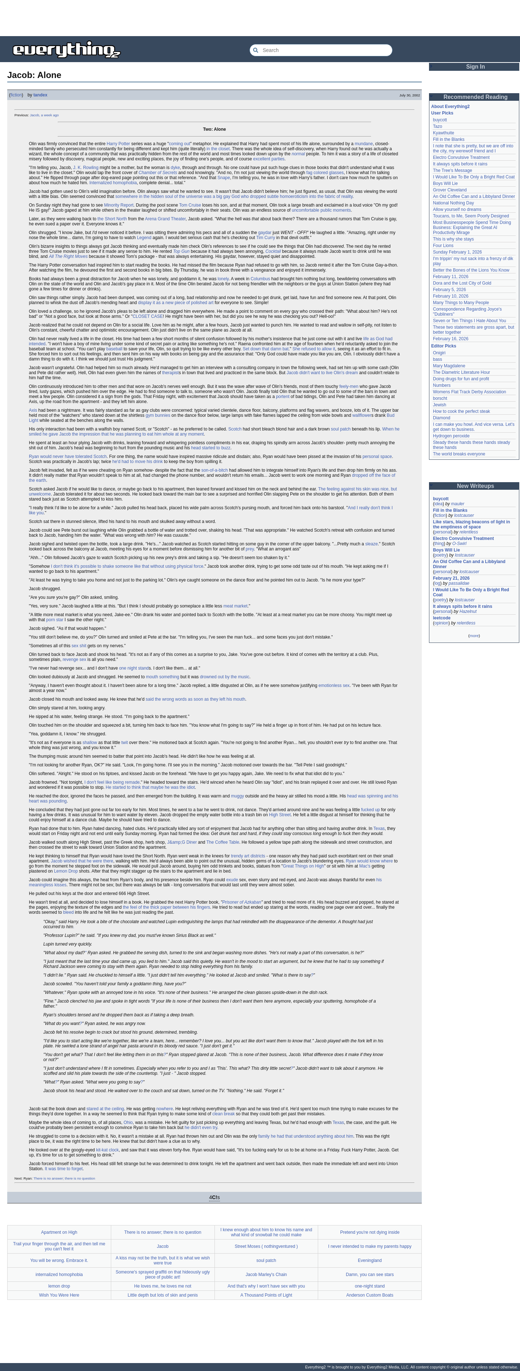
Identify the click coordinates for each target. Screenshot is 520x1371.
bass (437, 359)
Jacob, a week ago (44, 115)
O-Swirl (459, 543)
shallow (90, 742)
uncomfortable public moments (321, 210)
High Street (280, 814)
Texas (379, 828)
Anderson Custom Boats (369, 1295)
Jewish (439, 404)
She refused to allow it (313, 348)
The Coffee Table (222, 842)
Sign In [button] (475, 67)
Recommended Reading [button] (475, 97)
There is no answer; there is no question (64, 1178)
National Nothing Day (453, 203)
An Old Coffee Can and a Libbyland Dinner (474, 196)
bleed (68, 912)
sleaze (371, 543)
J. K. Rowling (86, 167)
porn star (54, 619)
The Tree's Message (452, 170)
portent (282, 396)
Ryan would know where (369, 861)
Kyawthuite (443, 132)
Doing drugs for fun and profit (461, 378)
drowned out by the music (225, 676)
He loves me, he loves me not (162, 1286)
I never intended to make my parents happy (370, 1246)
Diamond (441, 417)
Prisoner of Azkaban (241, 902)
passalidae (458, 583)
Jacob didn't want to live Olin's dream (322, 372)
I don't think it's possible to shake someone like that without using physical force (127, 566)
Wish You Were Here (59, 1295)
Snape (223, 177)
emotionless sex (334, 685)
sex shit (79, 645)
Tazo (437, 126)
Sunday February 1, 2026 (457, 252)
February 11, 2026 (450, 276)
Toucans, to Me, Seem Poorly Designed (471, 216)
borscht (440, 398)
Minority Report (118, 205)
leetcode (442, 617)
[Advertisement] (260, 18)
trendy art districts (248, 856)
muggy (237, 796)
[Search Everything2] (321, 50)
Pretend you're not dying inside (369, 1232)
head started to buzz (210, 447)
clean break (223, 1113)
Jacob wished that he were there (82, 861)
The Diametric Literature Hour (461, 372)
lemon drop (59, 1286)
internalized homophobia (59, 1274)
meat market (236, 606)
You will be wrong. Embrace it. (59, 1260)
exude (232, 879)
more (473, 635)
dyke (175, 167)
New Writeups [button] (475, 486)
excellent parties (269, 158)
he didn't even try (201, 1127)
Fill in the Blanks (448, 139)
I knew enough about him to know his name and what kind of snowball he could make (266, 1232)
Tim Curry (265, 237)
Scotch (235, 429)
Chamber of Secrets (158, 172)
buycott (440, 119)
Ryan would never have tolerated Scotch (68, 456)
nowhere (164, 1108)
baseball (114, 348)
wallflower (362, 415)
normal (298, 153)
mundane (364, 143)
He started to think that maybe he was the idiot (150, 787)
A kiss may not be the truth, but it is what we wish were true (163, 1260)
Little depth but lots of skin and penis (163, 1295)
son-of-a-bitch (215, 470)
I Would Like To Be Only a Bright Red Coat (474, 177)
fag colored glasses (324, 172)
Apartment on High (59, 1232)
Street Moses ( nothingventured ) (266, 1246)
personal (442, 532)
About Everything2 (450, 106)
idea (438, 503)
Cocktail (273, 251)
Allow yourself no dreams (457, 209)
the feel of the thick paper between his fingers (166, 907)
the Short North (112, 218)
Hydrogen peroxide (451, 435)
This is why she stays (453, 239)
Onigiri (439, 352)
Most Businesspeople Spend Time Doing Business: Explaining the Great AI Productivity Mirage (472, 227)
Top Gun (181, 251)
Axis (33, 410)
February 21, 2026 (451, 578)
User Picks (442, 113)
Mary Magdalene (449, 365)
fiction (16, 95)
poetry (440, 555)
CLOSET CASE (148, 316)
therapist (170, 372)
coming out (179, 143)
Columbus (260, 278)
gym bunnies (158, 415)
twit (124, 742)
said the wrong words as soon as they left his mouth (195, 699)
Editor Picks (443, 346)
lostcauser (464, 515)
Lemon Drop (66, 871)
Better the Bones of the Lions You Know (471, 270)
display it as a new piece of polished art (175, 302)
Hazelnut (467, 611)
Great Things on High (303, 866)
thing (439, 543)
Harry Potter (118, 143)
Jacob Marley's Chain (266, 1274)
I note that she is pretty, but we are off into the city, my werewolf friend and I (473, 148)
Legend (144, 237)
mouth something (162, 676)
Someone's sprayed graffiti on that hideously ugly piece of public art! (163, 1275)
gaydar (265, 232)
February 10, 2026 (450, 296)
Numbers (442, 385)
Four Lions (443, 245)
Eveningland (370, 1260)
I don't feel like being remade (112, 782)
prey (250, 549)
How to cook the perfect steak (461, 411)
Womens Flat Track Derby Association (469, 391)
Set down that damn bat (266, 348)
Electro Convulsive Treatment (461, 157)
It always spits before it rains (460, 163)
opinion (441, 623)
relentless (468, 532)
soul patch (341, 429)
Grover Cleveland (450, 190)
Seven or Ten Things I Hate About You (469, 320)
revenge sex (74, 659)
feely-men (349, 386)
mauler (457, 503)
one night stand (134, 668)
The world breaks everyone (459, 454)
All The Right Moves (68, 256)
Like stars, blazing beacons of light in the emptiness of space (471, 524)
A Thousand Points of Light (266, 1295)
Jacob (163, 1246)
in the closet (218, 148)
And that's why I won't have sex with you (266, 1286)
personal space (377, 456)
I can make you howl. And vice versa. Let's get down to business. (474, 427)
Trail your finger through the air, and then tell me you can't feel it (59, 1246)
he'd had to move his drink (137, 461)
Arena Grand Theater (165, 218)
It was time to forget (64, 1168)
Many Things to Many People (461, 302)
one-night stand (370, 1286)
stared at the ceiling (105, 1108)
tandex (40, 95)
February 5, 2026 (449, 289)
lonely (223, 278)
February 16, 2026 (450, 338)
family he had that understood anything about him (305, 1136)
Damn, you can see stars (370, 1274)
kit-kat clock (107, 1149)
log (437, 583)
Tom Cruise (190, 205)
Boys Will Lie (445, 183)
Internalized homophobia (112, 182)
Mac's (364, 866)
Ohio (128, 1122)
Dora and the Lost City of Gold (462, 283)
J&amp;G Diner (182, 842)
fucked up (370, 809)
